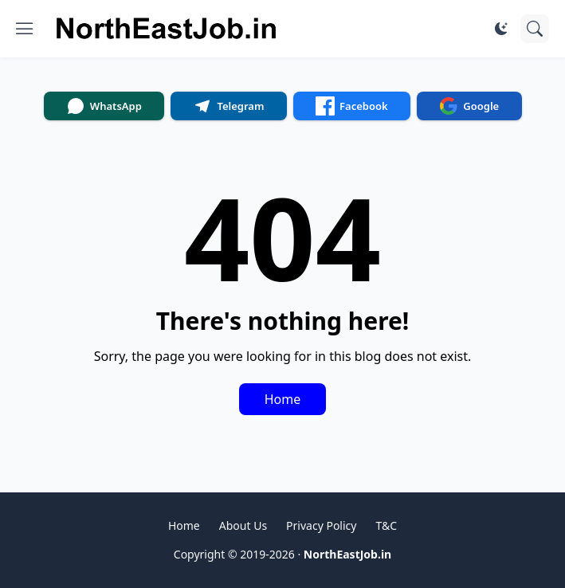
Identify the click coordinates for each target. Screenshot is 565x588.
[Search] (534, 28)
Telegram (228, 106)
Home (283, 399)
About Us (243, 525)
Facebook (352, 106)
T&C (386, 525)
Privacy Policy (321, 525)
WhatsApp (104, 106)
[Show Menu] (24, 28)
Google (469, 106)
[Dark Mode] (501, 28)
